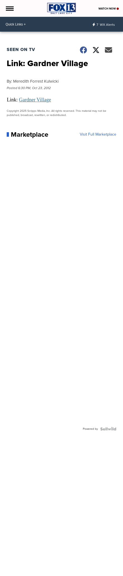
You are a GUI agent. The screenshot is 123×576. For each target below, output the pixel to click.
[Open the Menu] (9, 8)
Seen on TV (21, 49)
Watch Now (108, 8)
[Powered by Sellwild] (108, 429)
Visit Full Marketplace (98, 134)
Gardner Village (35, 100)
